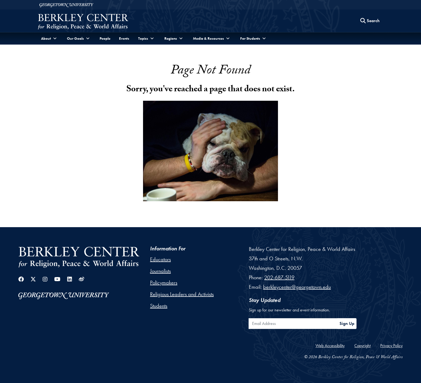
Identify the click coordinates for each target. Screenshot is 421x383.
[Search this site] (370, 21)
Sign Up (346, 323)
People (105, 38)
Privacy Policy (391, 345)
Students (158, 305)
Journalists (160, 270)
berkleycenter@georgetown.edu (297, 286)
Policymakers (163, 282)
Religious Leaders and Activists (182, 294)
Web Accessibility (330, 345)
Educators (160, 259)
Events (124, 38)
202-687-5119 (279, 277)
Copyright (362, 345)
